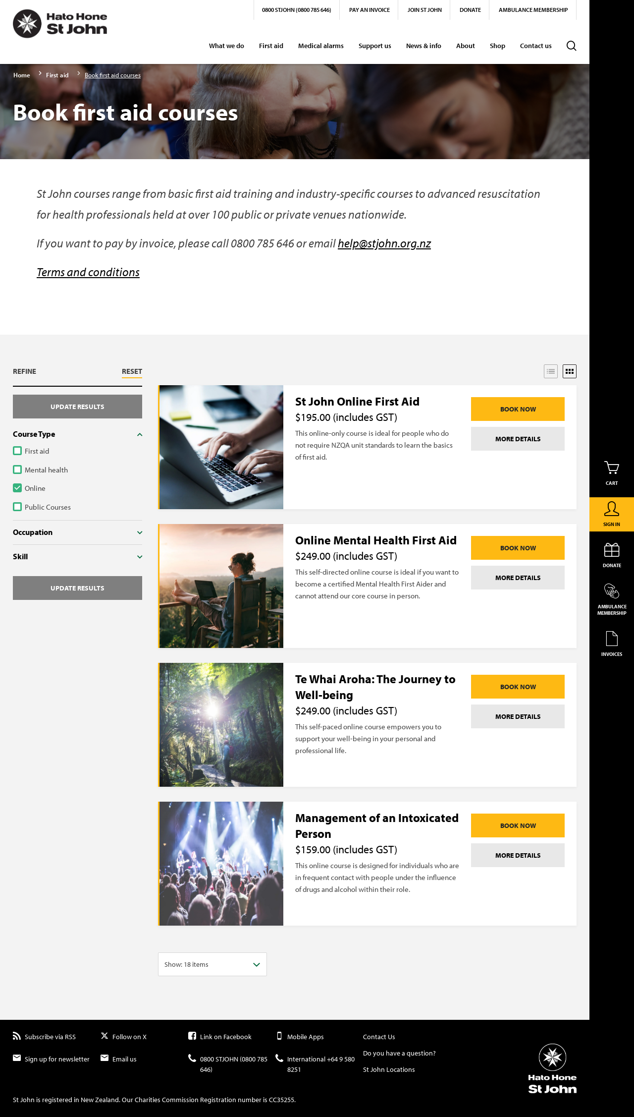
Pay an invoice (369, 9)
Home (21, 75)
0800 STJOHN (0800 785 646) (296, 9)
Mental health (46, 469)
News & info (423, 45)
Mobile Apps (299, 1037)
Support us (375, 45)
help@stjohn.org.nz (384, 242)
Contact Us (379, 1036)
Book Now (518, 409)
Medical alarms (321, 45)
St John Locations (389, 1069)
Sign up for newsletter (51, 1059)
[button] (77, 372)
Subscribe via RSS (44, 1037)
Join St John (425, 9)
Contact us (536, 45)
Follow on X (124, 1037)
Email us (119, 1059)
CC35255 (281, 1099)
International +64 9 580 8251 (315, 1064)
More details (518, 438)
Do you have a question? (399, 1053)
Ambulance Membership (533, 9)
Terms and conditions (88, 271)
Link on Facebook (220, 1037)
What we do (226, 45)
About (465, 45)
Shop (497, 45)
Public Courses (48, 507)
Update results (78, 406)
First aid (271, 45)
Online (35, 488)
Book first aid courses (113, 75)
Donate (470, 9)
